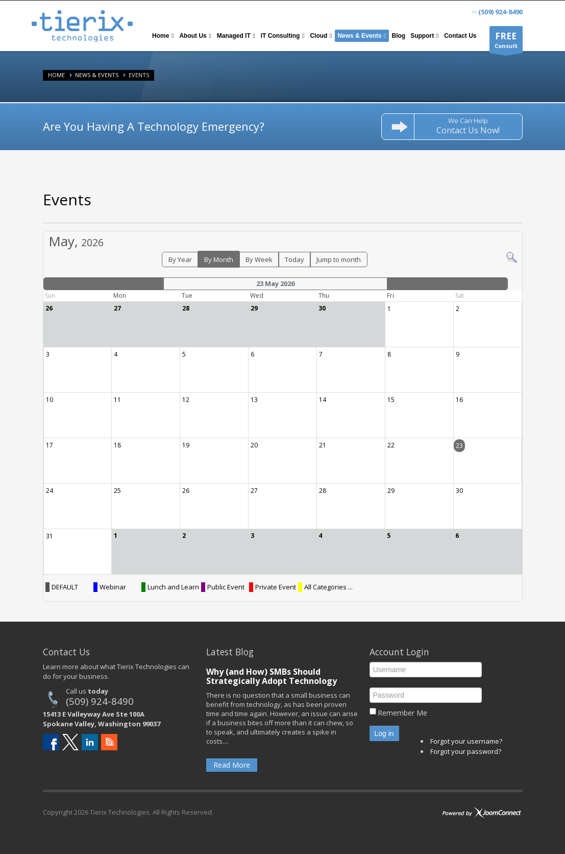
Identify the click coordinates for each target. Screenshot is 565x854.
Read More (231, 765)
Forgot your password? (465, 751)
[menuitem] (163, 36)
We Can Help (468, 126)
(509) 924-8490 (100, 701)
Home (56, 75)
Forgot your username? (466, 741)
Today (294, 259)
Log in (384, 733)
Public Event (225, 586)
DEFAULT (65, 586)
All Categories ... (328, 586)
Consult (506, 41)
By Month (218, 259)
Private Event (275, 586)
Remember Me (402, 713)
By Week (259, 259)
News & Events (96, 75)
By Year (180, 259)
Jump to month (338, 259)
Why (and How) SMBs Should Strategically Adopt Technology (271, 676)
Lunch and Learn (173, 586)
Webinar (113, 586)
